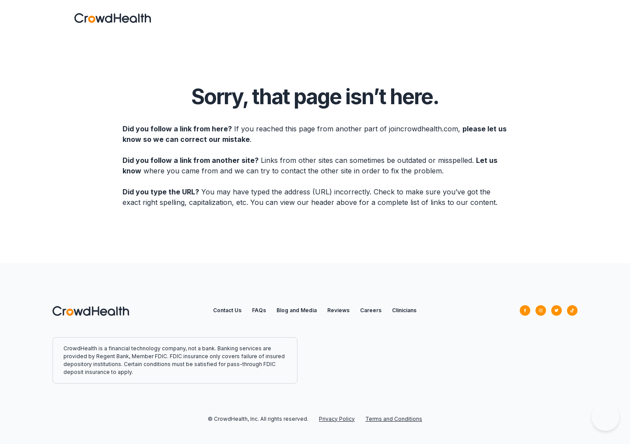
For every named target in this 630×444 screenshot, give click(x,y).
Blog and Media (296, 310)
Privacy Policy (337, 419)
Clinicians (404, 310)
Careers (371, 310)
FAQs (259, 310)
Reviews (338, 310)
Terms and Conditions (393, 419)
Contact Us (227, 310)
